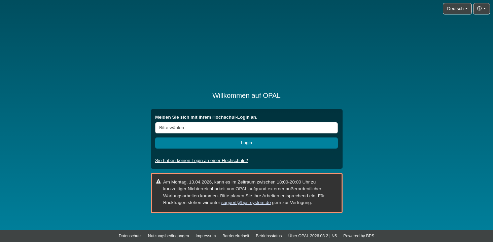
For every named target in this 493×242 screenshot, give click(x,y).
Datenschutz (130, 236)
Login (246, 142)
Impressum (206, 236)
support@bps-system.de (246, 202)
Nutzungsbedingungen (168, 236)
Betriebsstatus (269, 236)
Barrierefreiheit (235, 236)
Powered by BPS (358, 236)
